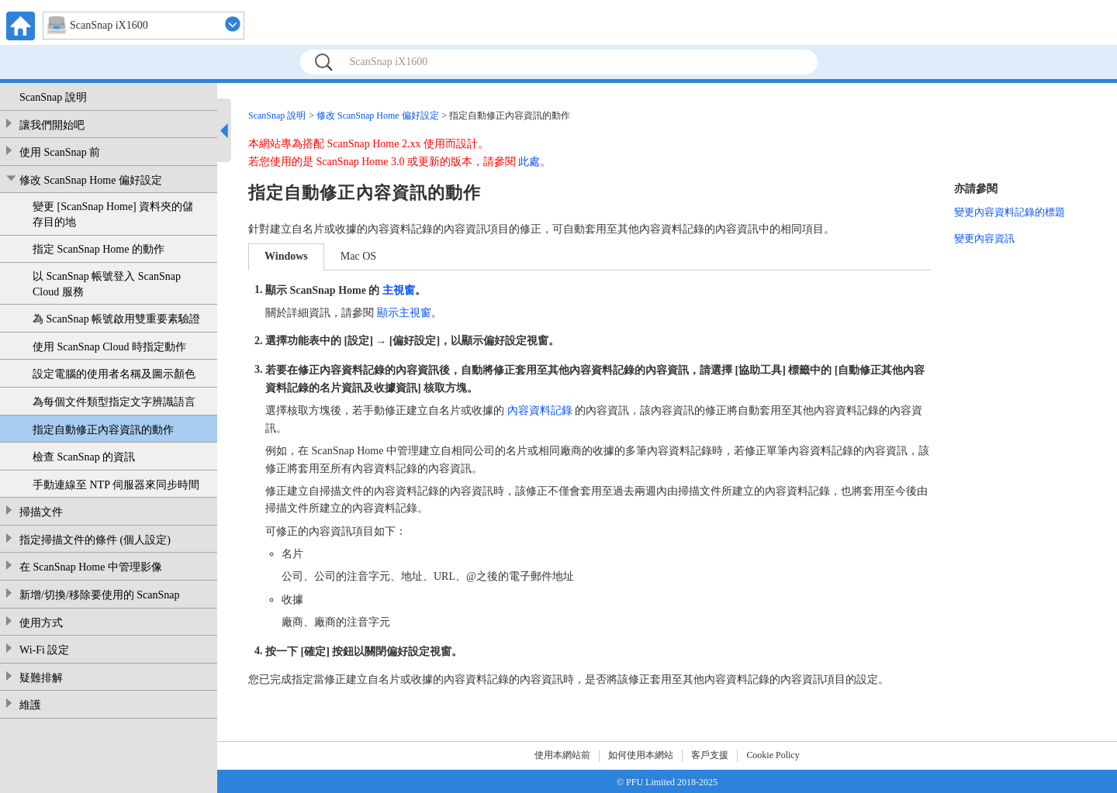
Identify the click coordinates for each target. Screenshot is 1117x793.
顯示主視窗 (404, 313)
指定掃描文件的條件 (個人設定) (95, 540)
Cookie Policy (772, 755)
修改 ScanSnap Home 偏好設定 (90, 180)
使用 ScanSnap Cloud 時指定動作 (109, 347)
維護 (30, 705)
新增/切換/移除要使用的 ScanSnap (99, 595)
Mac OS (358, 256)
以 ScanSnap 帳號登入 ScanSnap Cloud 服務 (107, 284)
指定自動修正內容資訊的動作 (103, 430)
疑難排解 (41, 678)
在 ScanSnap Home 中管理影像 (90, 567)
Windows (286, 256)
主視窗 (398, 289)
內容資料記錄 (539, 410)
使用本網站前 (562, 755)
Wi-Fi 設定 (44, 650)
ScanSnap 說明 (53, 97)
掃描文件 (41, 512)
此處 (529, 161)
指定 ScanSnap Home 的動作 (98, 249)
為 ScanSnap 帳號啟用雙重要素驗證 (116, 319)
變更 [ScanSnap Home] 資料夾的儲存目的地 (113, 214)
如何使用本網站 (640, 755)
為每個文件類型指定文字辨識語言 (114, 402)
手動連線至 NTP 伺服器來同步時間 (116, 485)
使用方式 (41, 623)
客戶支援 (709, 755)
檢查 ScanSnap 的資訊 (84, 457)
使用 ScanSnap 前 (59, 152)
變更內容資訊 (984, 238)
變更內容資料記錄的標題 (1009, 212)
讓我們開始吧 (52, 125)
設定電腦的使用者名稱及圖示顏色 (114, 374)
